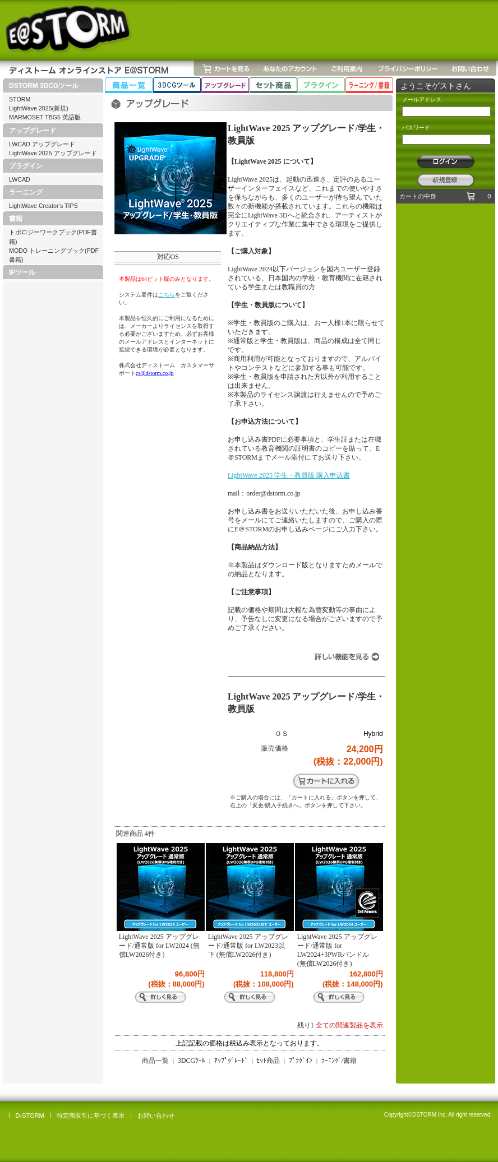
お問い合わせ (155, 1115)
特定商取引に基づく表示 (91, 1115)
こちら (166, 294)
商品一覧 (155, 1060)
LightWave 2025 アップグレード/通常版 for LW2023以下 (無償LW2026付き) (248, 946)
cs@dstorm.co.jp (155, 373)
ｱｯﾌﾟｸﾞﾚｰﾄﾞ (231, 1060)
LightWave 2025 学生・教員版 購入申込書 (289, 475)
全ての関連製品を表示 (349, 1025)
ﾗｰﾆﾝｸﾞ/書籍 (339, 1060)
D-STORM (30, 1115)
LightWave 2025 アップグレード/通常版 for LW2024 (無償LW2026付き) (159, 946)
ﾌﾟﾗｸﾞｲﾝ (300, 1060)
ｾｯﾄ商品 (268, 1060)
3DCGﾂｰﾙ (191, 1060)
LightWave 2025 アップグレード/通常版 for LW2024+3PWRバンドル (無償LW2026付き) (337, 950)
